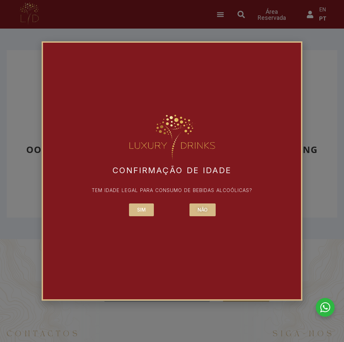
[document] (172, 171)
